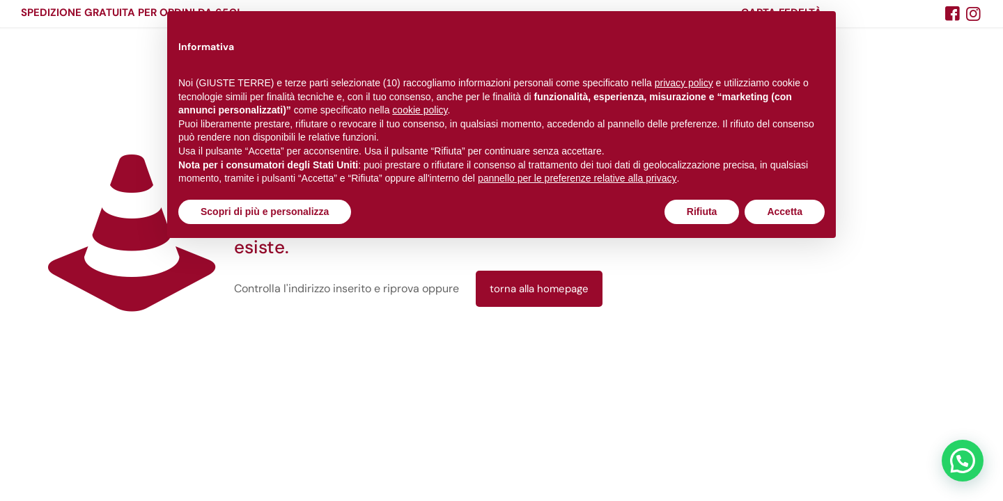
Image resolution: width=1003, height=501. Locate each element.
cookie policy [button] (419, 110)
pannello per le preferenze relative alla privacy (577, 178)
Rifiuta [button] (702, 211)
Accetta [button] (784, 211)
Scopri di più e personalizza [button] (265, 211)
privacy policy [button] (684, 82)
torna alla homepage (539, 289)
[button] (962, 461)
